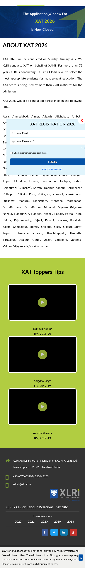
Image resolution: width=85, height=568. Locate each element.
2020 (44, 521)
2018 (70, 521)
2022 (18, 521)
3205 (46, 476)
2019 (57, 521)
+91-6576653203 (23, 476)
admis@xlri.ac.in (22, 484)
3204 (38, 476)
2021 (31, 521)
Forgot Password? (52, 169)
